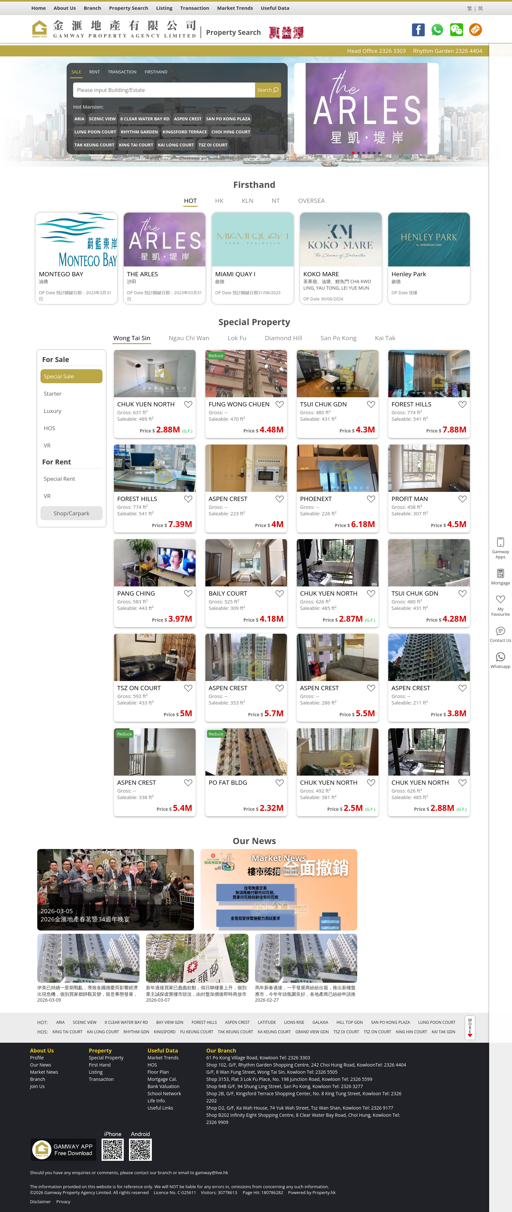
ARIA (79, 119)
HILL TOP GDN (349, 1022)
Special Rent (59, 478)
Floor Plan (158, 1072)
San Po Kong (339, 338)
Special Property (106, 1057)
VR (47, 445)
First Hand (100, 1065)
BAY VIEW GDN (170, 1022)
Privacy (63, 1201)
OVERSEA (311, 200)
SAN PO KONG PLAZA (228, 119)
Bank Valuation (164, 1086)
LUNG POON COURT (95, 132)
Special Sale (59, 376)
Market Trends (163, 1057)
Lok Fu (237, 338)
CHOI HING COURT (231, 132)
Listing (96, 1072)
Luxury (52, 411)
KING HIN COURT (411, 1032)
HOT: (42, 1022)
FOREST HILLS (204, 1022)
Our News (40, 1065)
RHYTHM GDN (136, 1032)
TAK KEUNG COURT (94, 145)
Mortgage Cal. (162, 1079)
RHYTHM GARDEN (139, 132)
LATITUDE (267, 1022)
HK (219, 200)
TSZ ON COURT (377, 1032)
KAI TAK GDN (444, 1032)
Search (264, 90)
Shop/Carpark (71, 513)
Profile (37, 1057)
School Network (164, 1093)
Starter (52, 393)
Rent (94, 72)
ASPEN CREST (187, 119)
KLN (247, 200)
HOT (190, 200)
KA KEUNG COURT (274, 1032)
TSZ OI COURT (213, 145)
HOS (49, 428)
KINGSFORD (165, 1032)
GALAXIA (320, 1022)
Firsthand (156, 72)
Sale (76, 72)
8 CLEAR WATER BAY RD (144, 119)
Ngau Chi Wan (188, 338)
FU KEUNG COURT (196, 1032)
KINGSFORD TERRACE (185, 132)
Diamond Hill (283, 338)
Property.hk (324, 1192)
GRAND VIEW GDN (312, 1032)
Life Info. (157, 1101)
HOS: (42, 1032)
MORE (470, 1027)
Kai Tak (385, 338)
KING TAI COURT (136, 145)
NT (276, 200)
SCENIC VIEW (102, 119)
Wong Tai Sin (132, 338)
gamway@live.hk (211, 1172)
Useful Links (160, 1108)
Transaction (122, 72)
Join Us (37, 1086)
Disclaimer (40, 1201)
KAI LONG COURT (176, 145)
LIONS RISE (294, 1022)
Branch (37, 1079)
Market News (44, 1072)
